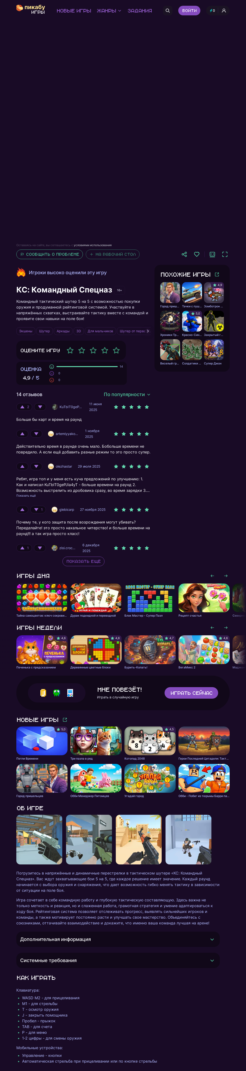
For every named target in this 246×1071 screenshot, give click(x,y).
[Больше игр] (217, 274)
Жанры (109, 10)
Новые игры (73, 10)
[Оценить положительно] (24, 407)
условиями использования (93, 245)
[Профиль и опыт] (218, 10)
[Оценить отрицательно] (40, 407)
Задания (139, 10)
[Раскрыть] (212, 939)
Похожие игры (185, 274)
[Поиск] (167, 10)
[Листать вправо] (226, 576)
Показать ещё (26, 495)
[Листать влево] (212, 576)
